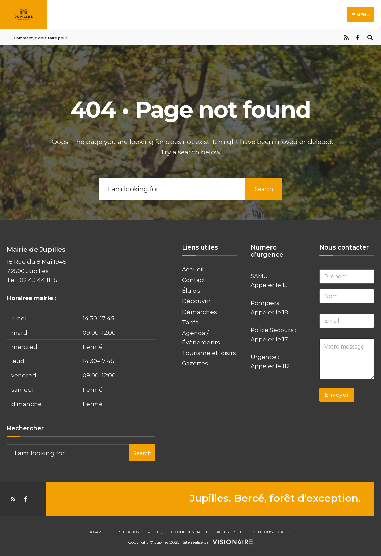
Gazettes (195, 363)
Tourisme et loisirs (209, 352)
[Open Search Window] (370, 37)
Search (264, 189)
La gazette (99, 532)
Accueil (193, 269)
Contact (193, 279)
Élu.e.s (191, 290)
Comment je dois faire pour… (42, 38)
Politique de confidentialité (178, 532)
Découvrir (196, 300)
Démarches (199, 311)
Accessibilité (230, 532)
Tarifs (190, 322)
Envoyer (336, 394)
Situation (129, 532)
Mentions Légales (271, 532)
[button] (81, 361)
